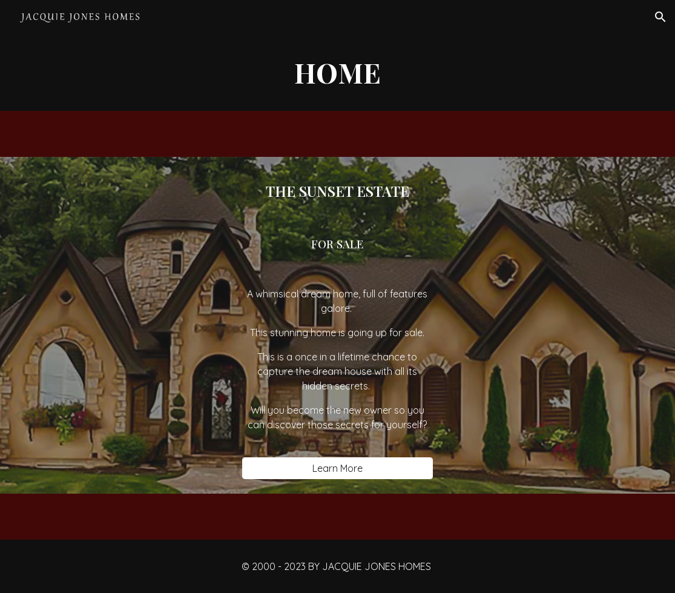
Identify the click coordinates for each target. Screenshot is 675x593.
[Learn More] (337, 468)
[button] (660, 16)
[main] (338, 72)
